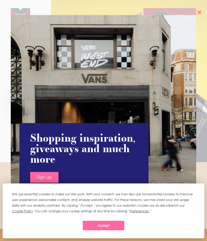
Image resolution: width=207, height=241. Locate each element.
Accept (104, 225)
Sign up (44, 141)
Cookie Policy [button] (22, 211)
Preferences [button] (139, 211)
